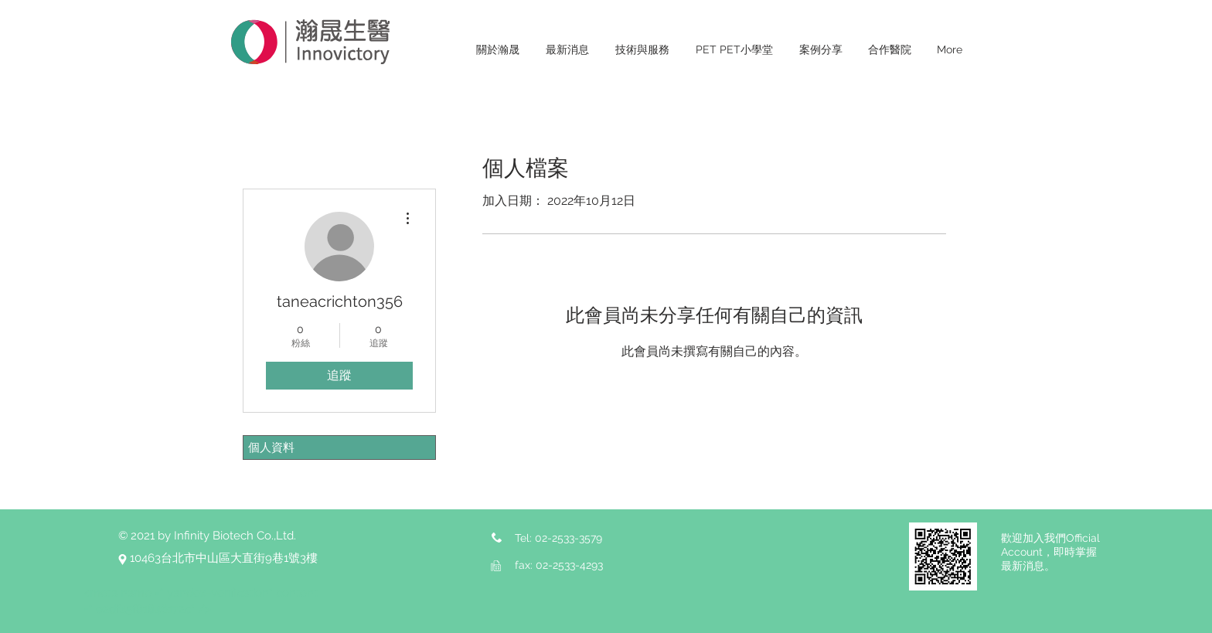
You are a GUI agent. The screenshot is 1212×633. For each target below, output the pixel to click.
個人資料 (271, 447)
